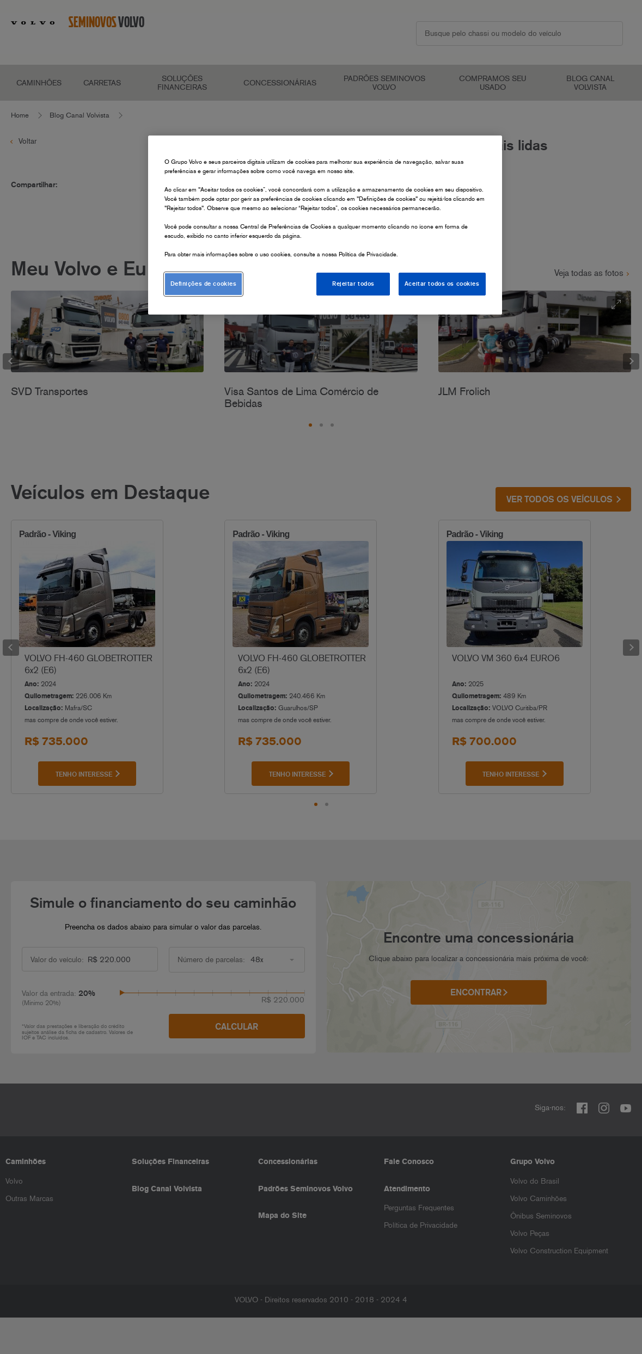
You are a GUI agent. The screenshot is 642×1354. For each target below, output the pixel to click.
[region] (325, 225)
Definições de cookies (203, 283)
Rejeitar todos (353, 283)
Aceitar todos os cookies (442, 283)
